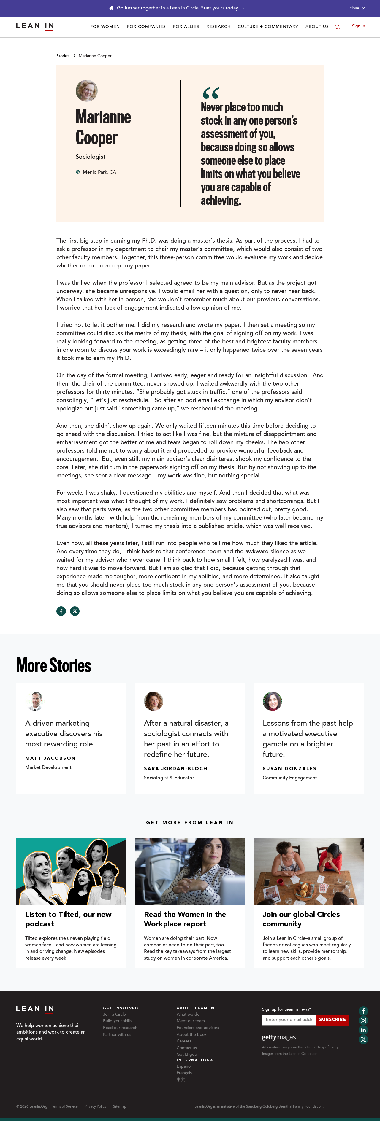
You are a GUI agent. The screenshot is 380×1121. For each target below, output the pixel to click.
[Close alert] (357, 8)
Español (184, 1067)
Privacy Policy (95, 1107)
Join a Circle (114, 1015)
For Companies (146, 27)
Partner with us (117, 1035)
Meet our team (191, 1021)
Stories (62, 56)
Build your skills (117, 1021)
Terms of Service (64, 1107)
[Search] (337, 27)
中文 (181, 1080)
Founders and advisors (198, 1028)
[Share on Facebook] (61, 611)
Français (184, 1073)
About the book (192, 1035)
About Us (317, 27)
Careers (184, 1041)
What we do (188, 1015)
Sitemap (119, 1107)
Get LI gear (187, 1055)
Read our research (120, 1028)
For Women (105, 27)
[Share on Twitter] (75, 611)
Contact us (187, 1048)
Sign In (358, 26)
